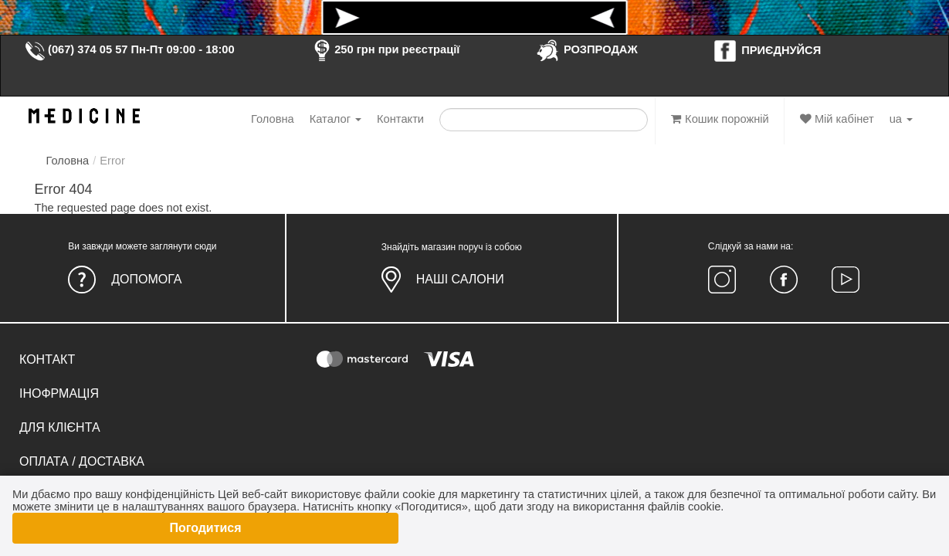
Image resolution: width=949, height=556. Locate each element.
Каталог (335, 119)
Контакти (400, 119)
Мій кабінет (837, 119)
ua (901, 119)
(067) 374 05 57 (75, 49)
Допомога (146, 279)
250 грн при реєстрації (384, 49)
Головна (272, 119)
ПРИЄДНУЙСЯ (767, 50)
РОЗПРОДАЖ (586, 49)
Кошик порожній (720, 119)
